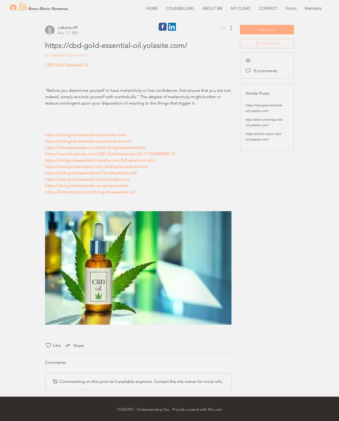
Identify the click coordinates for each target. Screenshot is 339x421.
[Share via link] (74, 345)
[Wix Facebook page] (163, 27)
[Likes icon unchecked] (48, 345)
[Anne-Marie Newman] (48, 8)
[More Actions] (228, 28)
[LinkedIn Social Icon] (172, 27)
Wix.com (215, 409)
